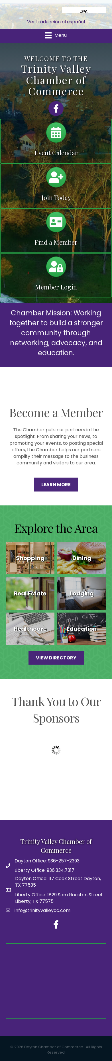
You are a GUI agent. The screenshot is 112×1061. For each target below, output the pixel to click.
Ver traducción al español (56, 22)
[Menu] (56, 35)
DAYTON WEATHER (56, 798)
